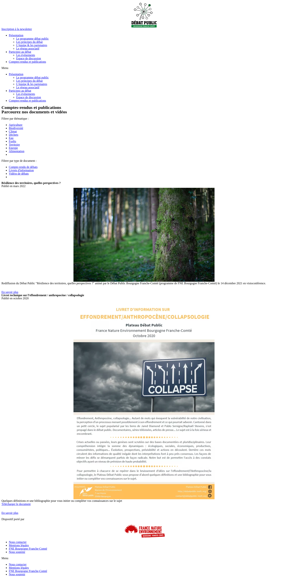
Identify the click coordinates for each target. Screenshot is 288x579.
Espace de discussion (28, 58)
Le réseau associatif (27, 48)
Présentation (16, 35)
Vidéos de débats (19, 173)
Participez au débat (20, 51)
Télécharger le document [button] (16, 504)
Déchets (13, 134)
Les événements (25, 55)
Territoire (14, 144)
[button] (16, 29)
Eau (11, 138)
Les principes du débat (29, 41)
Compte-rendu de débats (23, 167)
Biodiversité (16, 128)
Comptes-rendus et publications (27, 61)
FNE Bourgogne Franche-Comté (28, 548)
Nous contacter (17, 542)
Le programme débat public (32, 38)
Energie (13, 147)
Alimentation (16, 151)
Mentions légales (19, 545)
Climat (13, 131)
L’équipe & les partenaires (31, 45)
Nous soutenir (17, 552)
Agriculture (15, 124)
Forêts (12, 141)
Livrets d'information (21, 170)
